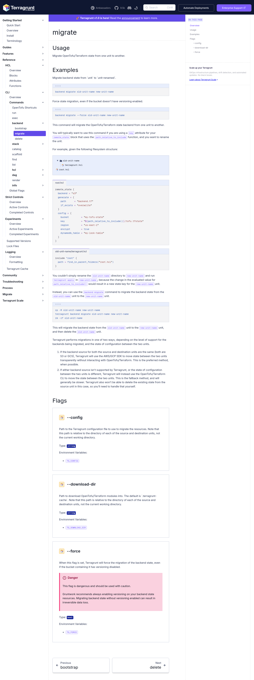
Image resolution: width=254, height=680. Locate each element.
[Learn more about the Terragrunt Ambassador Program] (101, 8)
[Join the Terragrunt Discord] (129, 8)
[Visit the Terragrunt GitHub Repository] (120, 8)
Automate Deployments (196, 7)
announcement (131, 18)
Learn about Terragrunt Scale (203, 79)
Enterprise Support (234, 7)
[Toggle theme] (136, 8)
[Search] (159, 7)
